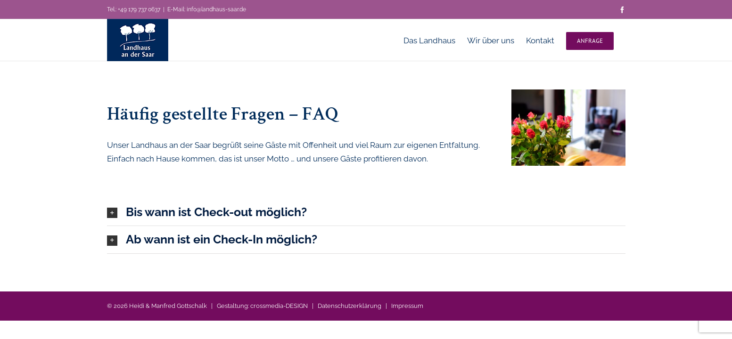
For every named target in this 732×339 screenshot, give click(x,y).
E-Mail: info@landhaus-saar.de (206, 9)
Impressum (407, 305)
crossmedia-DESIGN (279, 305)
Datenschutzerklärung (349, 305)
